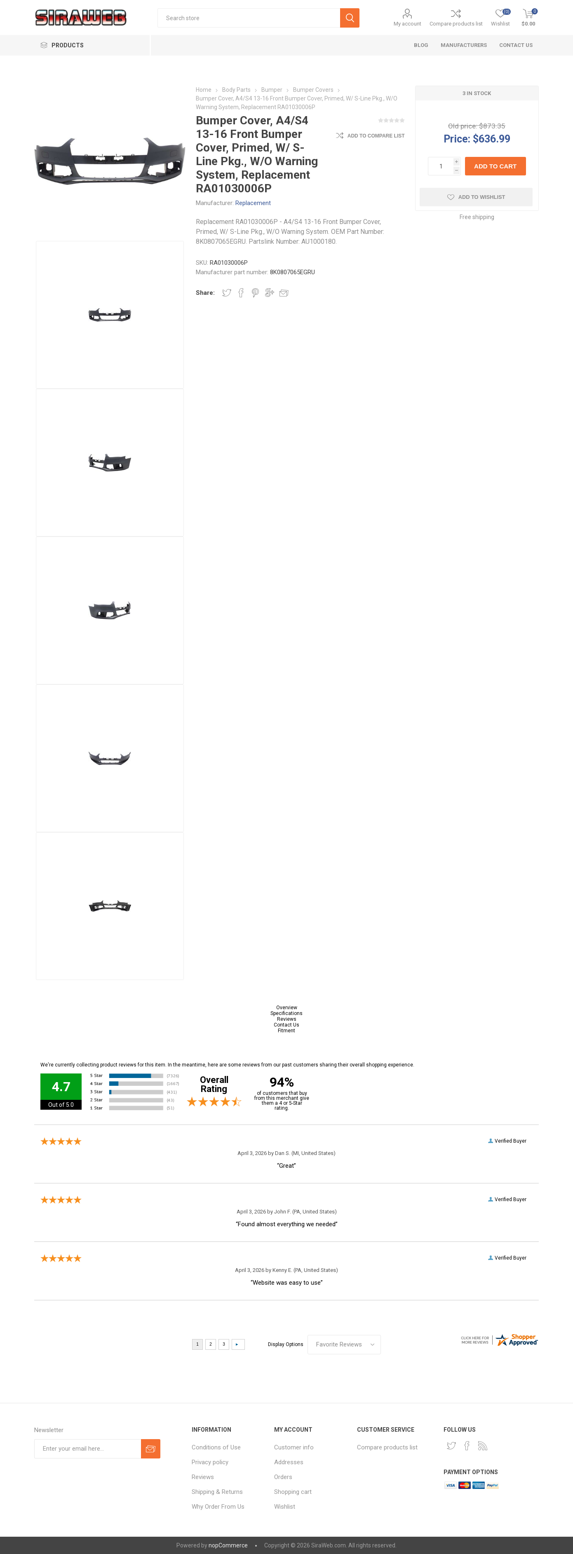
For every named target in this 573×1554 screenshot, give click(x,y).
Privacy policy (210, 1462)
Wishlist (284, 1506)
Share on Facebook (241, 292)
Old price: (462, 126)
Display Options (285, 1344)
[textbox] (248, 18)
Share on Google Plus (269, 292)
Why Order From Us (218, 1506)
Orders (283, 1477)
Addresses (288, 1462)
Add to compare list (376, 136)
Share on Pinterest (255, 292)
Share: (205, 292)
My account (407, 24)
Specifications (286, 1013)
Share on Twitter (226, 292)
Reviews (286, 1019)
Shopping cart (293, 1492)
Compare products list (456, 24)
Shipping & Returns (217, 1492)
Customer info (294, 1447)
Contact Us (286, 1025)
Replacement (253, 203)
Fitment (286, 1031)
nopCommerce (228, 1545)
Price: (457, 139)
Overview (286, 1007)
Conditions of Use (216, 1447)
